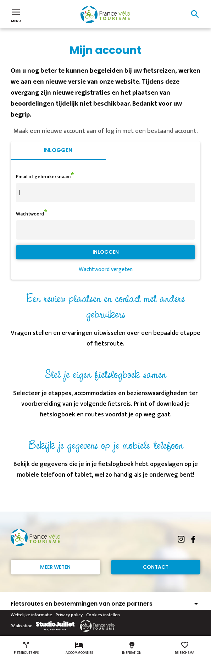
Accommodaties (79, 648)
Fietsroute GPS (26, 648)
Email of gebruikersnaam (43, 177)
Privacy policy (69, 615)
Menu (16, 15)
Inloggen (58, 150)
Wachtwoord (30, 214)
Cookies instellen (103, 615)
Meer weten (55, 567)
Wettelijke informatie (31, 615)
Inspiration (131, 648)
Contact (155, 567)
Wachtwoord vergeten (106, 269)
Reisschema (184, 648)
